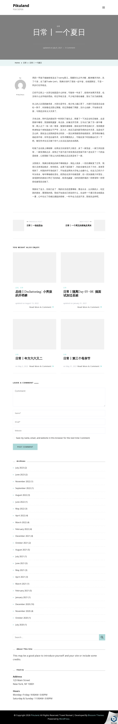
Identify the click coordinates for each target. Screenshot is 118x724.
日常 (58, 26)
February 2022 (22, 529)
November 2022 (22, 481)
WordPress (64, 719)
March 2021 (20, 583)
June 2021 (20, 563)
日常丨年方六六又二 (28, 358)
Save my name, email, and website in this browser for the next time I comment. (53, 438)
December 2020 (22, 604)
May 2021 (19, 570)
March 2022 (20, 522)
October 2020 (21, 617)
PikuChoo (20, 88)
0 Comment (70, 48)
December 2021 (22, 536)
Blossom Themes (96, 715)
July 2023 (19, 467)
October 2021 (21, 542)
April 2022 (20, 515)
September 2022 (23, 488)
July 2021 (19, 556)
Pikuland (21, 5)
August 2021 (21, 549)
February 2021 (22, 590)
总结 (17, 288)
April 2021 (20, 577)
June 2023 (20, 474)
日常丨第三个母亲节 (76, 358)
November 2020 (22, 611)
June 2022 (20, 502)
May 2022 (19, 508)
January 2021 (21, 597)
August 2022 (21, 495)
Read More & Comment (41, 307)
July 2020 (19, 624)
